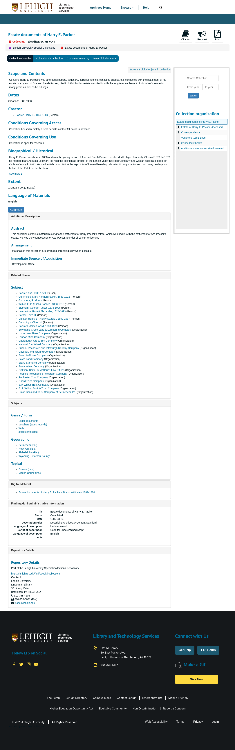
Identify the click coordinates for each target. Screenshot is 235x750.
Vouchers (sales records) (33, 424)
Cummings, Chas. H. (30, 322)
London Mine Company (32, 337)
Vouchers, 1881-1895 (193, 137)
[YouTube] (36, 664)
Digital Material (21, 484)
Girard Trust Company (31, 381)
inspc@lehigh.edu (25, 602)
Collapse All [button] (16, 209)
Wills (21, 428)
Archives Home (100, 7)
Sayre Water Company (31, 366)
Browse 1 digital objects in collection (150, 69)
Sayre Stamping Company (33, 362)
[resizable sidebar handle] (174, 150)
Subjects (16, 403)
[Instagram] (28, 664)
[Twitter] (21, 664)
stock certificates (28, 431)
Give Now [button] (196, 679)
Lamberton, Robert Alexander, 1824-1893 (42, 311)
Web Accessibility (156, 721)
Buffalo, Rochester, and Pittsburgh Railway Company (49, 348)
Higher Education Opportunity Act (71, 708)
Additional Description (25, 216)
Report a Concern (174, 708)
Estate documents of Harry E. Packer (198, 121)
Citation (185, 35)
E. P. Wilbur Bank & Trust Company (39, 388)
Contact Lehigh (126, 698)
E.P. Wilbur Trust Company (34, 384)
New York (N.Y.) (28, 448)
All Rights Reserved (64, 722)
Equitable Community (113, 708)
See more (16, 173)
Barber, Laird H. (28, 315)
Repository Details (22, 550)
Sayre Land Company (31, 359)
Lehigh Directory (76, 698)
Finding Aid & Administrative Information (37, 503)
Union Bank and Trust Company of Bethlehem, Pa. (47, 392)
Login (215, 721)
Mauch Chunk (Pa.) (30, 472)
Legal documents (28, 420)
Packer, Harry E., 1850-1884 (32, 115)
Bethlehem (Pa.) (28, 445)
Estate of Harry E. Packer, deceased (202, 127)
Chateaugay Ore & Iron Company (38, 340)
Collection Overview (20, 58)
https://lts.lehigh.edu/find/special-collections (35, 573)
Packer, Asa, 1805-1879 (32, 293)
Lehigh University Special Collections (34, 47)
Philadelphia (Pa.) (29, 452)
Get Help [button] (185, 650)
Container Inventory (78, 58)
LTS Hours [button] (208, 650)
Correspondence (190, 132)
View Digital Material (105, 58)
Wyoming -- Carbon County (34, 456)
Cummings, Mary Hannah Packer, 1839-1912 (44, 296)
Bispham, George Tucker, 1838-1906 (40, 307)
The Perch (53, 698)
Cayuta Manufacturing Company (37, 351)
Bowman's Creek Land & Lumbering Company (45, 329)
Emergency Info (152, 698)
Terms (180, 721)
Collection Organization (49, 58)
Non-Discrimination (145, 708)
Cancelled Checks (191, 143)
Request (202, 35)
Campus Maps (102, 698)
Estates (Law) (26, 469)
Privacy (198, 721)
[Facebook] (14, 664)
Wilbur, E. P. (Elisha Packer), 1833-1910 (41, 304)
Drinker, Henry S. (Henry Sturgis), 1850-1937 (44, 318)
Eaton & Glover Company (33, 355)
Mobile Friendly (178, 698)
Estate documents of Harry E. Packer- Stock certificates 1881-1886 (57, 492)
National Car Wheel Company (36, 344)
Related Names (20, 275)
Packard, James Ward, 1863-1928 (38, 326)
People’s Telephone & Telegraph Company (43, 373)
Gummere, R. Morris (30, 300)
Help (146, 7)
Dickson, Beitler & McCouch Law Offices (41, 370)
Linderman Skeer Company (34, 333)
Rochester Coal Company (33, 377)
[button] (127, 8)
